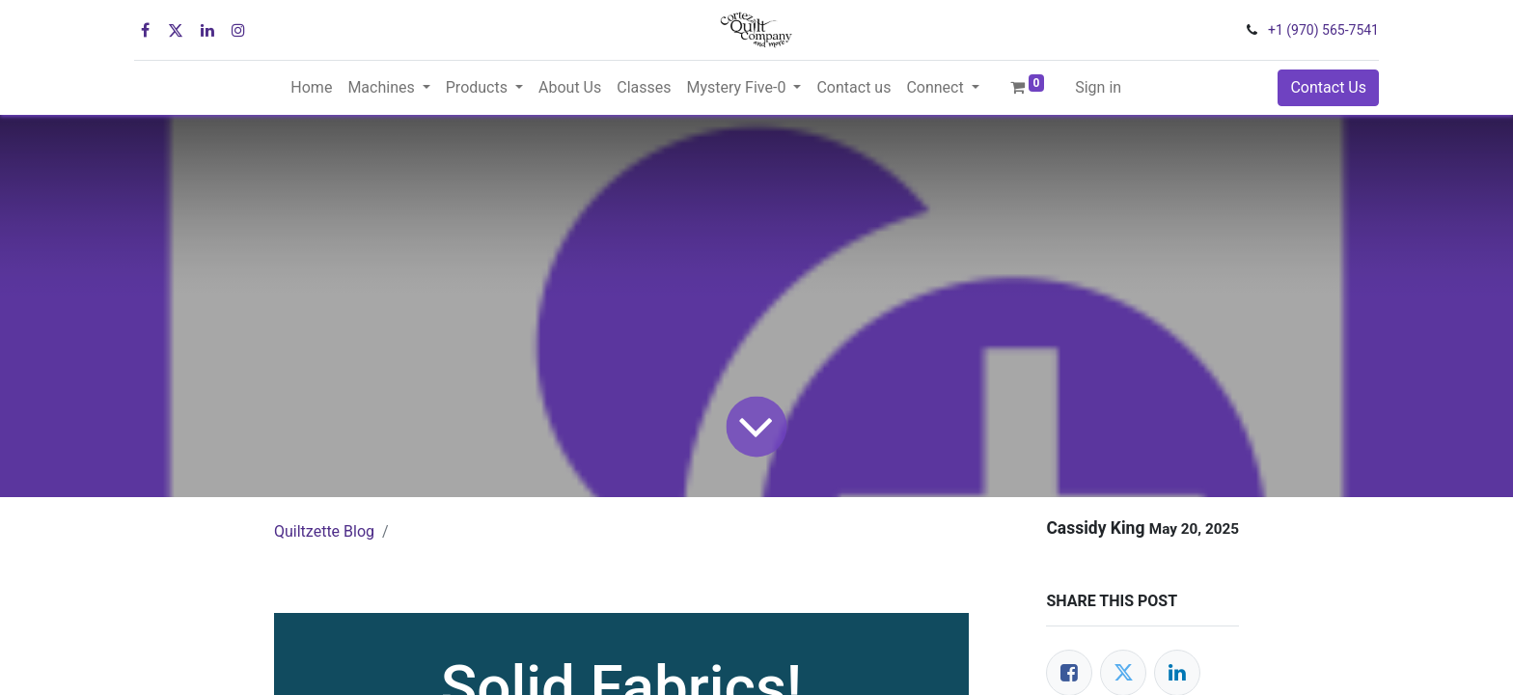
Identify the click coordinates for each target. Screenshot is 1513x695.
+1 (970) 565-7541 (1323, 30)
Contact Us (1328, 87)
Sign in (1098, 87)
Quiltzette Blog (324, 531)
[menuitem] (311, 88)
